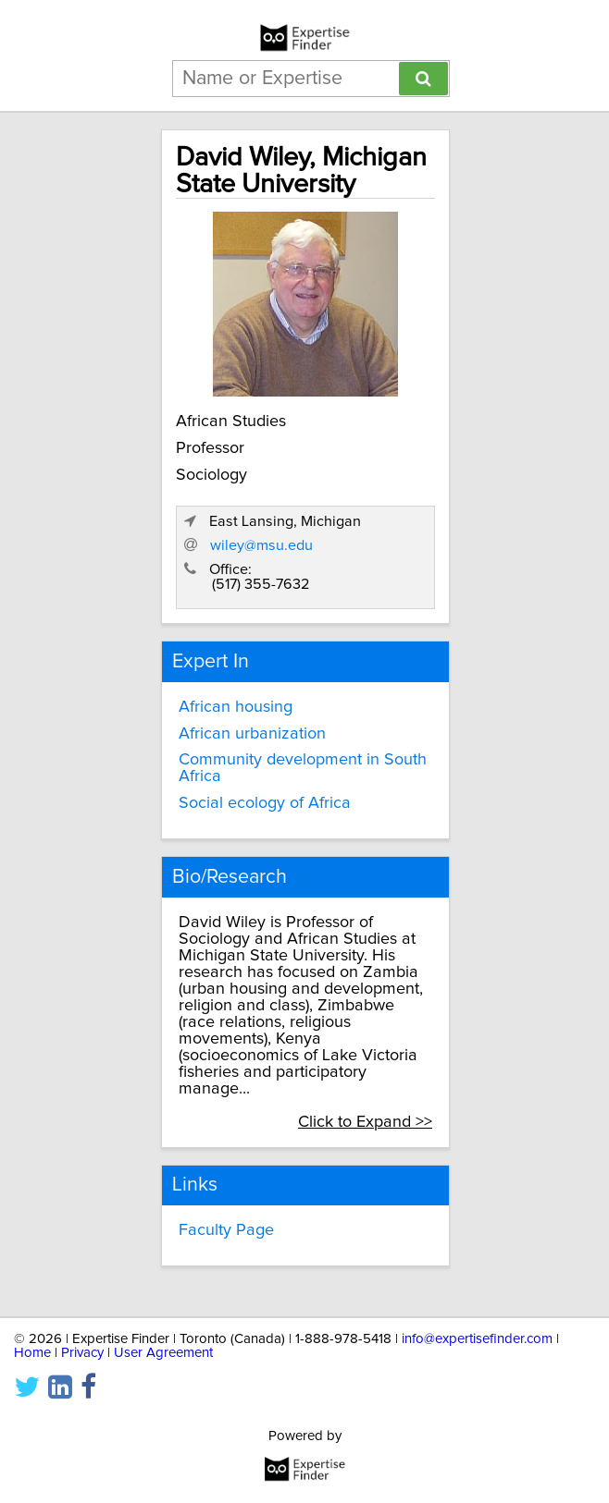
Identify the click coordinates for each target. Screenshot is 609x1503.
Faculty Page (226, 1230)
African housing (235, 707)
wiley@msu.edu (261, 545)
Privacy (82, 1353)
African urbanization (252, 734)
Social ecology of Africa (265, 803)
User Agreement (163, 1353)
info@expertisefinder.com (477, 1339)
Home (32, 1353)
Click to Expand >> (365, 1122)
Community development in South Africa (303, 768)
